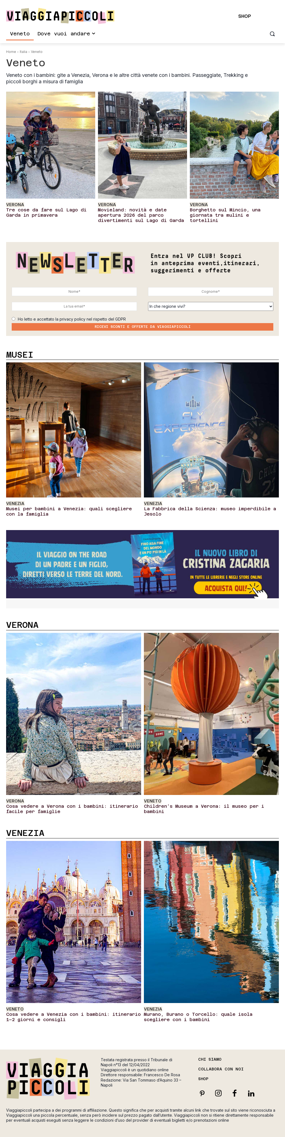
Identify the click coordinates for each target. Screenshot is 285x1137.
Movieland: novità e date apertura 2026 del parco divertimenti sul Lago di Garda (140, 212)
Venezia (14, 499)
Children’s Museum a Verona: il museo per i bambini (202, 798)
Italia (23, 52)
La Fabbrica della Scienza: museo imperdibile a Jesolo (206, 504)
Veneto (151, 794)
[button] (272, 33)
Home (11, 52)
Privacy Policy (214, 1127)
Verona (13, 204)
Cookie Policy (241, 1127)
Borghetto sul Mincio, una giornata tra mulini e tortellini (230, 210)
